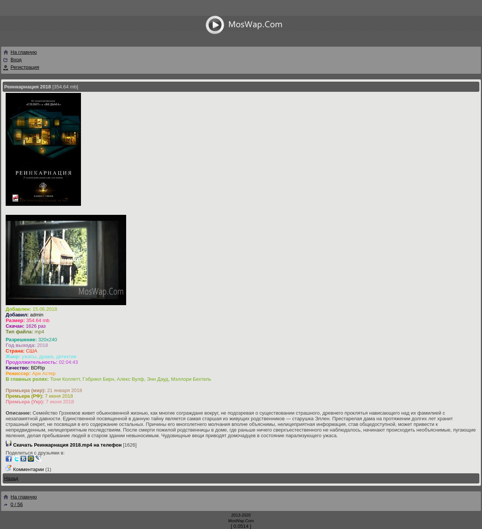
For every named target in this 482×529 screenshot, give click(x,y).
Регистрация (25, 67)
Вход (16, 59)
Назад (11, 478)
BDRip (38, 368)
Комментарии (28, 469)
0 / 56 (13, 504)
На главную (20, 52)
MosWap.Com (241, 520)
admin (36, 315)
